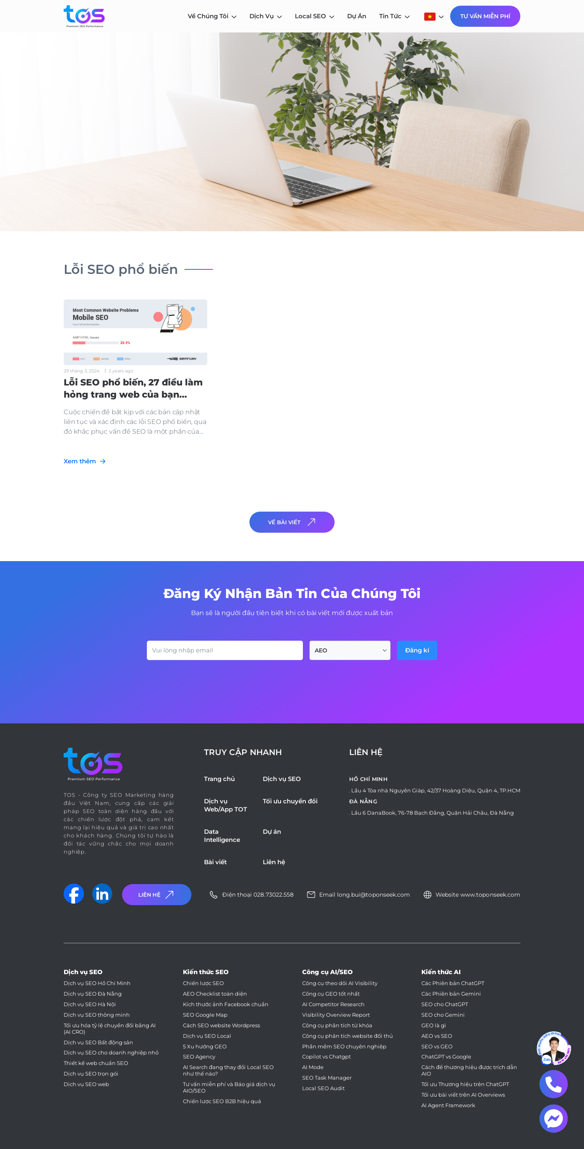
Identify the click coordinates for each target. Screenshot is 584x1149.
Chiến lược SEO (203, 983)
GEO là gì (433, 1025)
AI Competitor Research (333, 1004)
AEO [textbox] (321, 650)
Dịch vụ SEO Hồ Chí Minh (97, 983)
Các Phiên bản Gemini (451, 994)
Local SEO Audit (323, 1088)
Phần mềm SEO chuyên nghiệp (344, 1047)
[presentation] (208, 682)
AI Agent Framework (448, 1105)
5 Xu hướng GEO (205, 1047)
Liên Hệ (157, 895)
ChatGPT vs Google (446, 1057)
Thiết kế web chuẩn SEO (96, 1063)
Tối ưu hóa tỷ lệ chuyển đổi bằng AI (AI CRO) (110, 1028)
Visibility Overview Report (336, 1015)
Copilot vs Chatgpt (326, 1057)
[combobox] (350, 650)
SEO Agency (199, 1057)
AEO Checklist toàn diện (215, 994)
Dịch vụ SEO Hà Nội (90, 1004)
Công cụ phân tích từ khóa (337, 1025)
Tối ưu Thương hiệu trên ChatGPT (465, 1084)
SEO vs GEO (437, 1047)
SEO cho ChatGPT (444, 1004)
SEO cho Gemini (443, 1015)
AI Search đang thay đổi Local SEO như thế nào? (228, 1070)
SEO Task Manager (327, 1078)
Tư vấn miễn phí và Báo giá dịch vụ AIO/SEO (229, 1087)
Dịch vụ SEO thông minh (97, 1015)
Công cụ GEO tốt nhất (331, 994)
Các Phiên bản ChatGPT (452, 983)
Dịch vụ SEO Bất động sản (98, 1042)
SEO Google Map (205, 1015)
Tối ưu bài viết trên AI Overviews (463, 1095)
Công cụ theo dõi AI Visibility (340, 983)
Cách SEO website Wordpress (221, 1025)
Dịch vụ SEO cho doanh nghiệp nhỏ (111, 1053)
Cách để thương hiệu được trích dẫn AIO (469, 1070)
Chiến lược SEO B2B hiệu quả (222, 1101)
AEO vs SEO (436, 1036)
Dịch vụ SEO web (86, 1084)
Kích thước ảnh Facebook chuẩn (225, 1004)
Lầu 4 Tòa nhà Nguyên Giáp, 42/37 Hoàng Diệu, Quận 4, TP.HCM (435, 790)
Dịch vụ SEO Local (207, 1036)
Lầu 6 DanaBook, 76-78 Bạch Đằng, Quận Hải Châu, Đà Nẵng (432, 812)
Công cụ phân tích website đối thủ (347, 1036)
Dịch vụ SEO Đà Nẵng (93, 994)
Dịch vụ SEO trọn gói (91, 1074)
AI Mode (313, 1067)
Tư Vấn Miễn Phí (485, 16)
